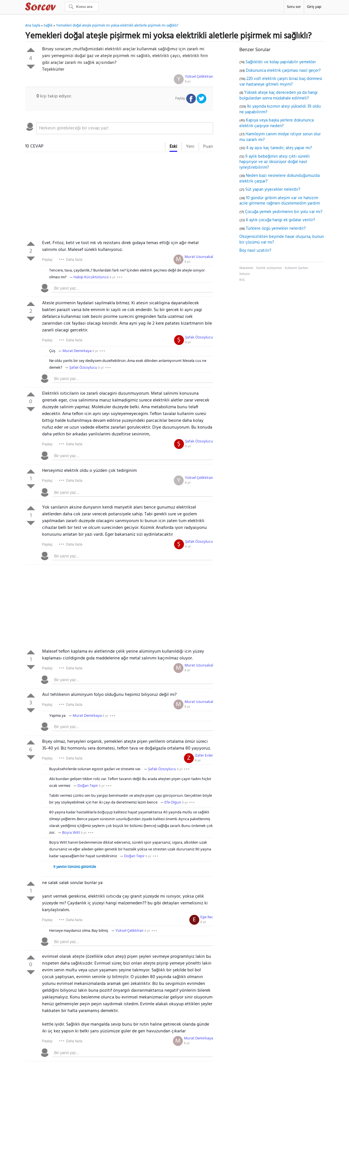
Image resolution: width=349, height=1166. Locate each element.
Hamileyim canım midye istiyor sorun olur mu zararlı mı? (280, 137)
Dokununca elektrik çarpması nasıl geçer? (283, 70)
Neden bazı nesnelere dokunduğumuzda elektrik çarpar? (279, 178)
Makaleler (246, 268)
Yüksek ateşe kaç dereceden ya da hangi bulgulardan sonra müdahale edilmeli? (278, 95)
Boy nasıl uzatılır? (255, 250)
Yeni (190, 146)
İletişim (244, 274)
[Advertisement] (119, 197)
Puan (208, 146)
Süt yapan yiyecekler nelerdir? (272, 189)
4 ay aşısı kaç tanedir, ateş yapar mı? (279, 148)
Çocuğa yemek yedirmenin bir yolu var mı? (283, 212)
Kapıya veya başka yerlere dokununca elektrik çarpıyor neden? (276, 123)
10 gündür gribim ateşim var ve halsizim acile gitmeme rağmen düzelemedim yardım (279, 201)
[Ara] (82, 6)
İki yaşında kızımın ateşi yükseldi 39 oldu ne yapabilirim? (280, 109)
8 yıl (187, 81)
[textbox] (124, 128)
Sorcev (59, 8)
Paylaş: (47, 260)
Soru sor (294, 7)
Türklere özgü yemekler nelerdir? (276, 228)
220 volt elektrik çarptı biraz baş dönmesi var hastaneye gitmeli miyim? (280, 81)
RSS (242, 280)
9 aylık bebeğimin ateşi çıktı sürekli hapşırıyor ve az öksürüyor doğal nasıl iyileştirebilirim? (274, 162)
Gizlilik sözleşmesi (269, 268)
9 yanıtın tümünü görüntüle (74, 867)
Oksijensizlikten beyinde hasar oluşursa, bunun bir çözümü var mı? (281, 239)
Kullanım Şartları (296, 268)
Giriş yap (314, 7)
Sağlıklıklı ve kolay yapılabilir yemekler (281, 62)
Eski (173, 146)
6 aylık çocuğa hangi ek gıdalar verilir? (280, 220)
